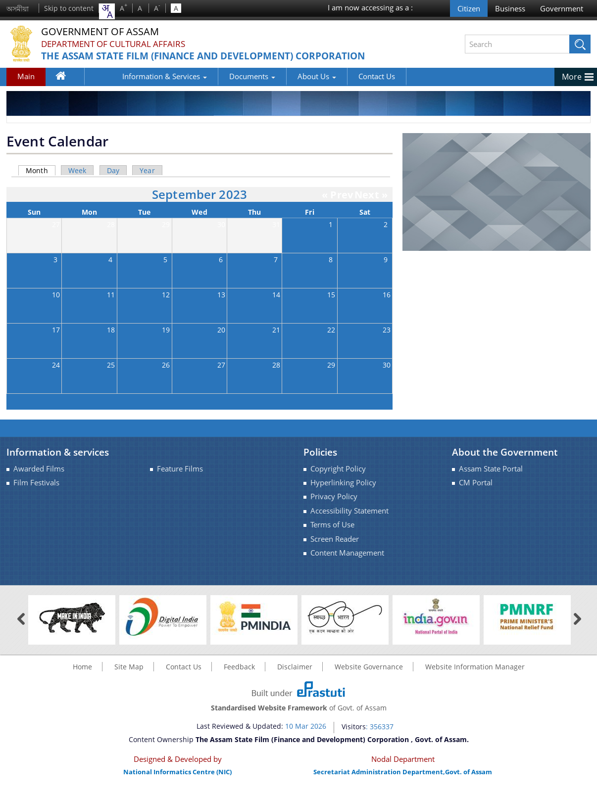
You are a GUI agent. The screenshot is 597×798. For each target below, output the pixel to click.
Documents (218, 76)
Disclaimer (294, 666)
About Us (282, 76)
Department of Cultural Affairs (117, 44)
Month (40, 170)
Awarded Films (38, 469)
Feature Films (180, 469)
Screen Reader (334, 539)
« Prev (337, 194)
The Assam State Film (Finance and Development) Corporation (213, 56)
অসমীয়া (17, 8)
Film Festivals (36, 482)
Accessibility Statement (349, 511)
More (572, 76)
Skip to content (69, 8)
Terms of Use (332, 524)
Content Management (347, 553)
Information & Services (130, 76)
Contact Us (342, 76)
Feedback (239, 666)
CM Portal (476, 482)
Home (66, 78)
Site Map (129, 666)
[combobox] (107, 11)
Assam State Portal (491, 469)
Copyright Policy (338, 469)
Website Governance (369, 666)
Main (26, 76)
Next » (371, 194)
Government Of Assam (106, 32)
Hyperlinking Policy (343, 482)
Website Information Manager (475, 666)
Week (77, 170)
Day (113, 170)
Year (147, 170)
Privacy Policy (333, 496)
